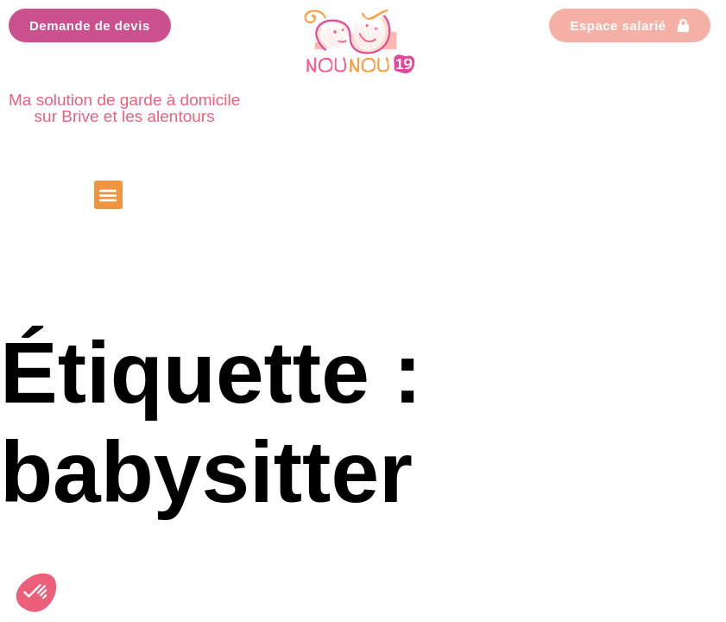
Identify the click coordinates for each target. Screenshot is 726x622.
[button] (108, 195)
